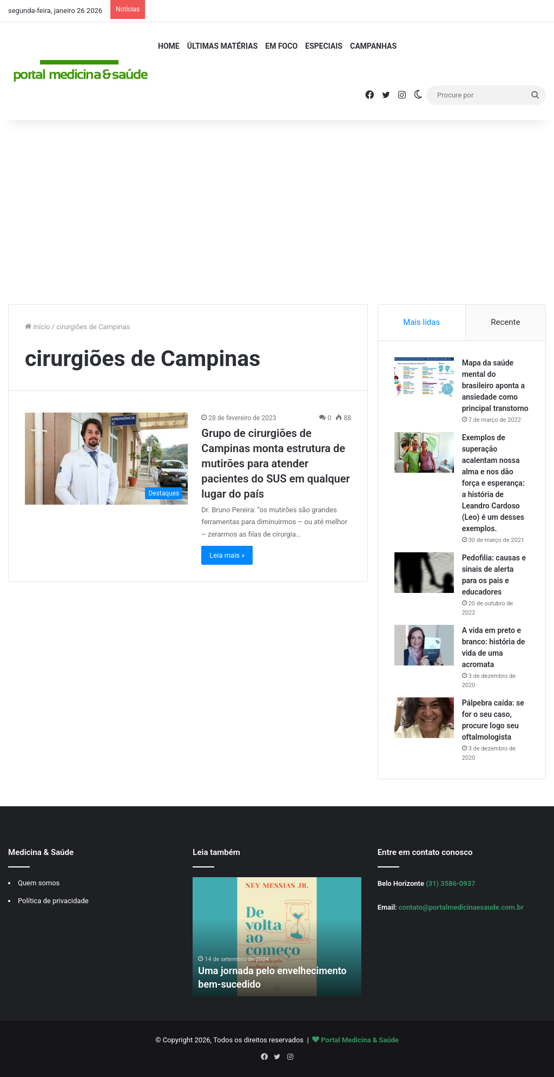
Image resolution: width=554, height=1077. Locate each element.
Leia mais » (227, 555)
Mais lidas (421, 322)
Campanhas (373, 46)
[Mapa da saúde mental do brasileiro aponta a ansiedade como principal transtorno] (424, 377)
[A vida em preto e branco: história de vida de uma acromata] (424, 645)
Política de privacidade (53, 901)
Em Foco (281, 46)
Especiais (323, 46)
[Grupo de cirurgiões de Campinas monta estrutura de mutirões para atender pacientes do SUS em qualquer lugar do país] (106, 459)
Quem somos (39, 883)
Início (37, 327)
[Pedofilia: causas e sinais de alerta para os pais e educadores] (424, 572)
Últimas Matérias (222, 46)
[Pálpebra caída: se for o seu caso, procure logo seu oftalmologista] (424, 717)
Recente (505, 322)
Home (169, 46)
